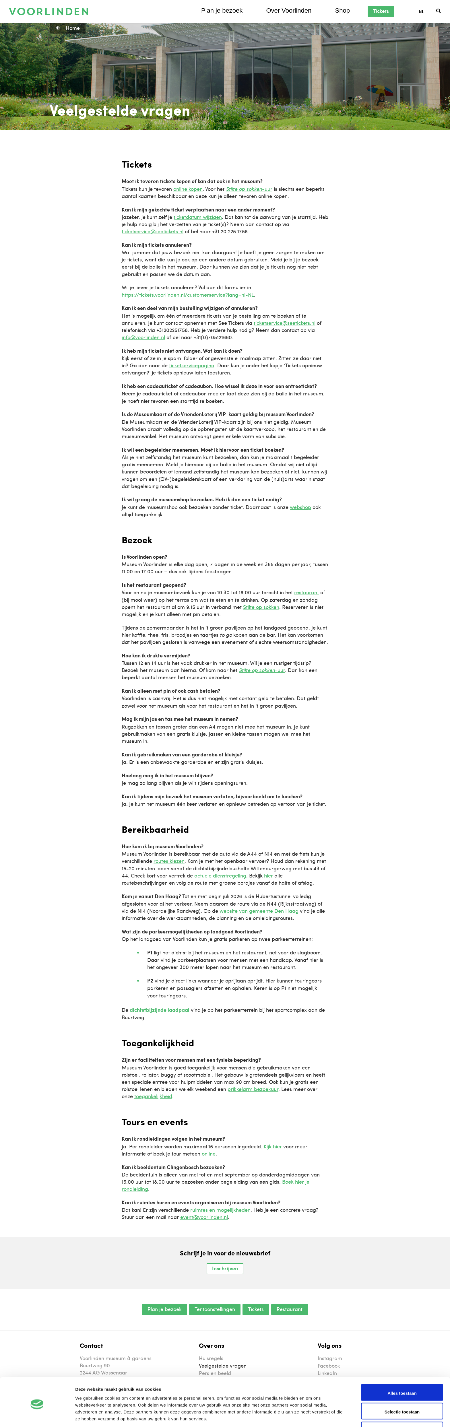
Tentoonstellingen (215, 1309)
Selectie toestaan (402, 1390)
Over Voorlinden (288, 10)
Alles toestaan (402, 1371)
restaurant (306, 592)
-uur (249, 188)
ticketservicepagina (191, 365)
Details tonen (310, 1415)
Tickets (381, 10)
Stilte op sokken (261, 606)
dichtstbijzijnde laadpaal (159, 1010)
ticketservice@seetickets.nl (152, 231)
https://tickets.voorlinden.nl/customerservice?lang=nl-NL (188, 294)
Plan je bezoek (222, 10)
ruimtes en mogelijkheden (220, 1209)
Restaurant (289, 1309)
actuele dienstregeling (220, 875)
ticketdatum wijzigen (198, 216)
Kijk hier (273, 1146)
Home (73, 27)
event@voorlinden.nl (204, 1216)
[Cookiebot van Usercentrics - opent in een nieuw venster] (37, 1416)
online (209, 1153)
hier (268, 875)
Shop (342, 10)
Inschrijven (225, 1268)
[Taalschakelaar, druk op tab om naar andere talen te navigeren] (428, 11)
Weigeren (402, 1409)
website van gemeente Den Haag (259, 910)
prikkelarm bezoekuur (253, 1088)
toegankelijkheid (153, 1096)
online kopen (188, 188)
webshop (300, 506)
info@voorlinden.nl (143, 337)
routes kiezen (169, 860)
